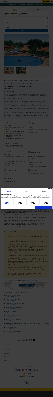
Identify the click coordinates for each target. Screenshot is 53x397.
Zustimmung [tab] (9, 191)
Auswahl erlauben (26, 207)
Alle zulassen (43, 207)
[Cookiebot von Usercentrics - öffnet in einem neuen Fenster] (46, 188)
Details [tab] (26, 191)
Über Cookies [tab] (44, 191)
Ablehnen (9, 207)
